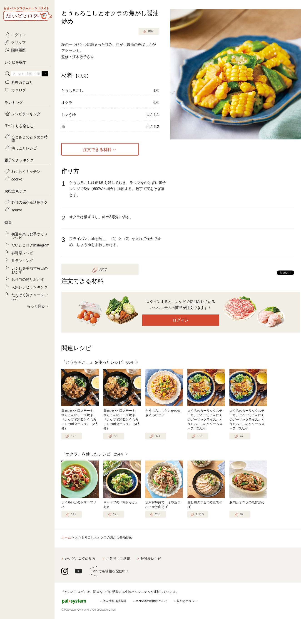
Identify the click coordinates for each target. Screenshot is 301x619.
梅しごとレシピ (24, 148)
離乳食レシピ (151, 559)
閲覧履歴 (18, 50)
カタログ (18, 90)
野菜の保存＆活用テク (29, 202)
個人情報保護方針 (114, 601)
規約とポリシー (187, 601)
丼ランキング (22, 260)
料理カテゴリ (22, 82)
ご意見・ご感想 (118, 559)
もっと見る (36, 306)
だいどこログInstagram (30, 245)
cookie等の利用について (151, 601)
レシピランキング (25, 113)
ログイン (180, 320)
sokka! (16, 210)
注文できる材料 (97, 149)
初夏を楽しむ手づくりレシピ (29, 235)
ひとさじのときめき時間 (29, 138)
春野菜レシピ (22, 252)
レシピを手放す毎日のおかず (29, 269)
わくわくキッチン (25, 171)
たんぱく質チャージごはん (29, 296)
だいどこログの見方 (80, 559)
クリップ (18, 42)
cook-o (16, 179)
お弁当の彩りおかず (27, 279)
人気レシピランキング (29, 287)
